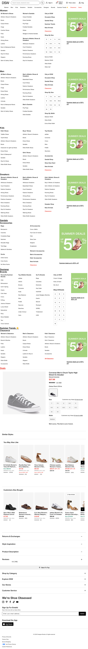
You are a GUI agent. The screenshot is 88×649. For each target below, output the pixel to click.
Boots (2, 20)
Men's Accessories (36, 254)
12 (59, 52)
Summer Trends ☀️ (62, 7)
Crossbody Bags (5, 236)
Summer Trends (50, 24)
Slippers (3, 57)
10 (46, 52)
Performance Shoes (28, 89)
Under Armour (22, 312)
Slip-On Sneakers (28, 60)
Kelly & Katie (57, 281)
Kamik (38, 298)
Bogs (37, 278)
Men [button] (12, 7)
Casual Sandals (27, 17)
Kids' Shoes (4, 131)
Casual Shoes (5, 23)
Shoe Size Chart (50, 163)
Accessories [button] (37, 7)
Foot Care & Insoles (35, 233)
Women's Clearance (7, 333)
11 (54, 52)
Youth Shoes (4, 138)
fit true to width (78, 415)
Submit (82, 614)
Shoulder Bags (5, 243)
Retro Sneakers (5, 203)
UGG (37, 315)
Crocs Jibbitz (34, 229)
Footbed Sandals (27, 27)
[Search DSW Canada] (25, 2)
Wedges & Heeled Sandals (30, 34)
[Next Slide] (82, 462)
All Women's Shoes (7, 13)
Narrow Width (49, 57)
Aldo (2, 280)
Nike (46, 144)
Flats (2, 34)
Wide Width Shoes (6, 164)
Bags (2, 226)
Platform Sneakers (6, 199)
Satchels (3, 239)
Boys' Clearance (49, 337)
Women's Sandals (28, 13)
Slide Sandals (27, 114)
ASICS (20, 281)
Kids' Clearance (50, 333)
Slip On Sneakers (50, 196)
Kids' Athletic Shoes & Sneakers (52, 178)
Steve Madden (5, 317)
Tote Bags (3, 246)
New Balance (22, 295)
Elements (38, 285)
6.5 (51, 43)
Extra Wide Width (50, 123)
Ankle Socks (4, 258)
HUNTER (38, 292)
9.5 (59, 48)
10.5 (51, 52)
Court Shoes (26, 83)
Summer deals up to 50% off (75, 43)
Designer (46, 7)
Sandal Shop (49, 20)
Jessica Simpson (5, 303)
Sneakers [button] (22, 7)
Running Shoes (27, 57)
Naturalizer (4, 310)
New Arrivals (49, 28)
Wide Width (48, 63)
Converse (47, 138)
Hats (31, 236)
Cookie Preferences (7, 646)
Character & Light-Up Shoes (9, 148)
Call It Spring (4, 287)
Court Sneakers (27, 47)
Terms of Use (5, 639)
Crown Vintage (57, 278)
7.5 (59, 43)
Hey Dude (39, 288)
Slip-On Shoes (5, 54)
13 (59, 105)
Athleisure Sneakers (28, 44)
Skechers (47, 151)
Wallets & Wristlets (6, 249)
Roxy (2, 313)
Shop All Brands (58, 290)
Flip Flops (25, 23)
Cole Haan (4, 293)
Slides (24, 30)
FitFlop (3, 300)
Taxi (2, 320)
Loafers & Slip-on (28, 354)
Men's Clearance (28, 333)
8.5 (51, 48)
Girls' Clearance (49, 340)
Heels (2, 37)
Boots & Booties (5, 340)
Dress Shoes (4, 91)
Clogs (2, 27)
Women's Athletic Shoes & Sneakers (31, 39)
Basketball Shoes (28, 79)
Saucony (20, 305)
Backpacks (4, 229)
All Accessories (35, 226)
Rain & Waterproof (6, 154)
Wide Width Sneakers (29, 99)
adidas (47, 134)
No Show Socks (5, 264)
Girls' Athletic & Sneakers (52, 186)
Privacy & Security (6, 637)
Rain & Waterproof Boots (8, 47)
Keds (19, 292)
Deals (80, 7)
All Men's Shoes (6, 74)
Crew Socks (4, 261)
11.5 (51, 105)
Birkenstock (4, 283)
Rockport (38, 305)
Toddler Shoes (5, 134)
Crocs (46, 141)
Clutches (3, 233)
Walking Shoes (5, 213)
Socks (3, 254)
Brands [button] (53, 7)
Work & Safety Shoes (7, 60)
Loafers (3, 44)
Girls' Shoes (27, 152)
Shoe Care (33, 239)
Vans (19, 315)
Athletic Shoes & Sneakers (8, 17)
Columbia (38, 281)
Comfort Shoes (5, 30)
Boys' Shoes (27, 131)
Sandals (30, 7)
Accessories (49, 156)
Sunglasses (33, 246)
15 (50, 109)
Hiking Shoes (4, 40)
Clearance (48, 31)
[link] (10, 468)
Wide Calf (47, 67)
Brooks (20, 285)
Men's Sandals (27, 104)
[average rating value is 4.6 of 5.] (54, 383)
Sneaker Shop (49, 204)
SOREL (38, 308)
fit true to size (79, 399)
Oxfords (3, 101)
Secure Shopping (6, 641)
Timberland (39, 312)
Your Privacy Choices (9, 644)
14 (46, 109)
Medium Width (49, 60)
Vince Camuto (5, 323)
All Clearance (49, 359)
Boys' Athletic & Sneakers (52, 182)
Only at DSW (49, 13)
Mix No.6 (56, 285)
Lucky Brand (4, 307)
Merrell (38, 302)
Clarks (2, 290)
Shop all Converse (54, 377)
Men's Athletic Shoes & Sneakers (30, 75)
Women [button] (6, 7)
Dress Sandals (27, 20)
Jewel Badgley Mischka (43, 295)
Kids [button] (16, 7)
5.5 (59, 39)
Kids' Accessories (36, 258)
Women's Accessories (37, 251)
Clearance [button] (73, 7)
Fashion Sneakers (28, 50)
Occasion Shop (50, 17)
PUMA (46, 148)
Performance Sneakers (29, 54)
